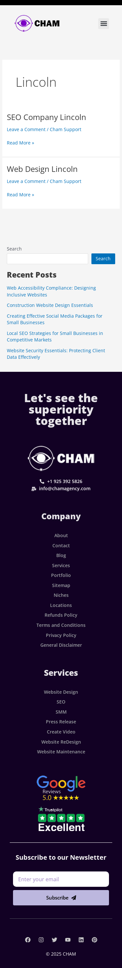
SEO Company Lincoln (46, 117)
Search (14, 249)
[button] (103, 23)
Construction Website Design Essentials (50, 305)
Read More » (20, 142)
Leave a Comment (26, 129)
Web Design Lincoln (42, 169)
